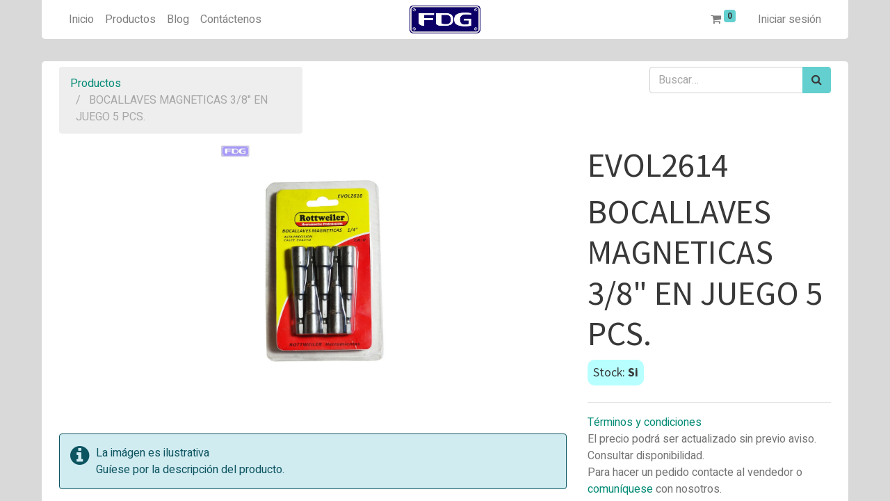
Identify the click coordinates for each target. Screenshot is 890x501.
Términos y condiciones (645, 422)
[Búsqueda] (816, 80)
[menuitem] (81, 19)
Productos (95, 83)
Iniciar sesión (789, 19)
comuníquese (620, 489)
